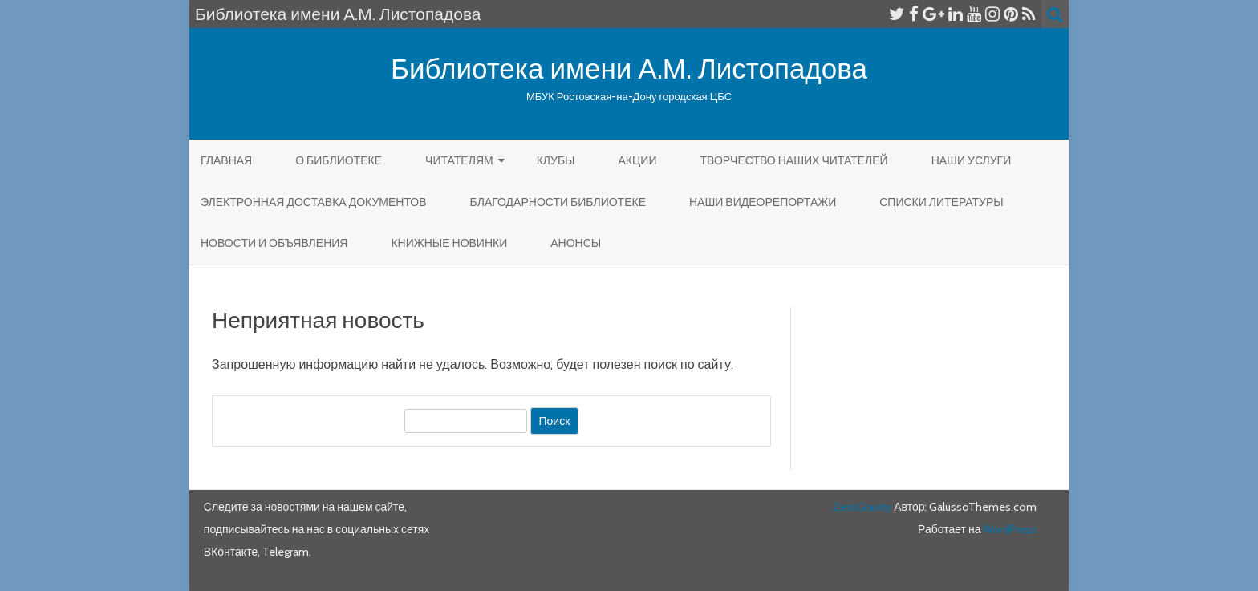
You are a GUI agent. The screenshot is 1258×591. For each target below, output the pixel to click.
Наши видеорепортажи (762, 202)
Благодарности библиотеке (558, 202)
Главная (226, 160)
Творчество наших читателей (793, 160)
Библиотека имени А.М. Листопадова (629, 68)
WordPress (1008, 529)
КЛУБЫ (556, 160)
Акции (637, 160)
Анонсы (575, 243)
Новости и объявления (274, 243)
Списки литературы (941, 202)
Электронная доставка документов (314, 202)
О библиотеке (338, 160)
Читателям (459, 160)
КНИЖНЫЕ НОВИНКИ (449, 243)
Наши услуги (971, 160)
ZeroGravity (862, 507)
